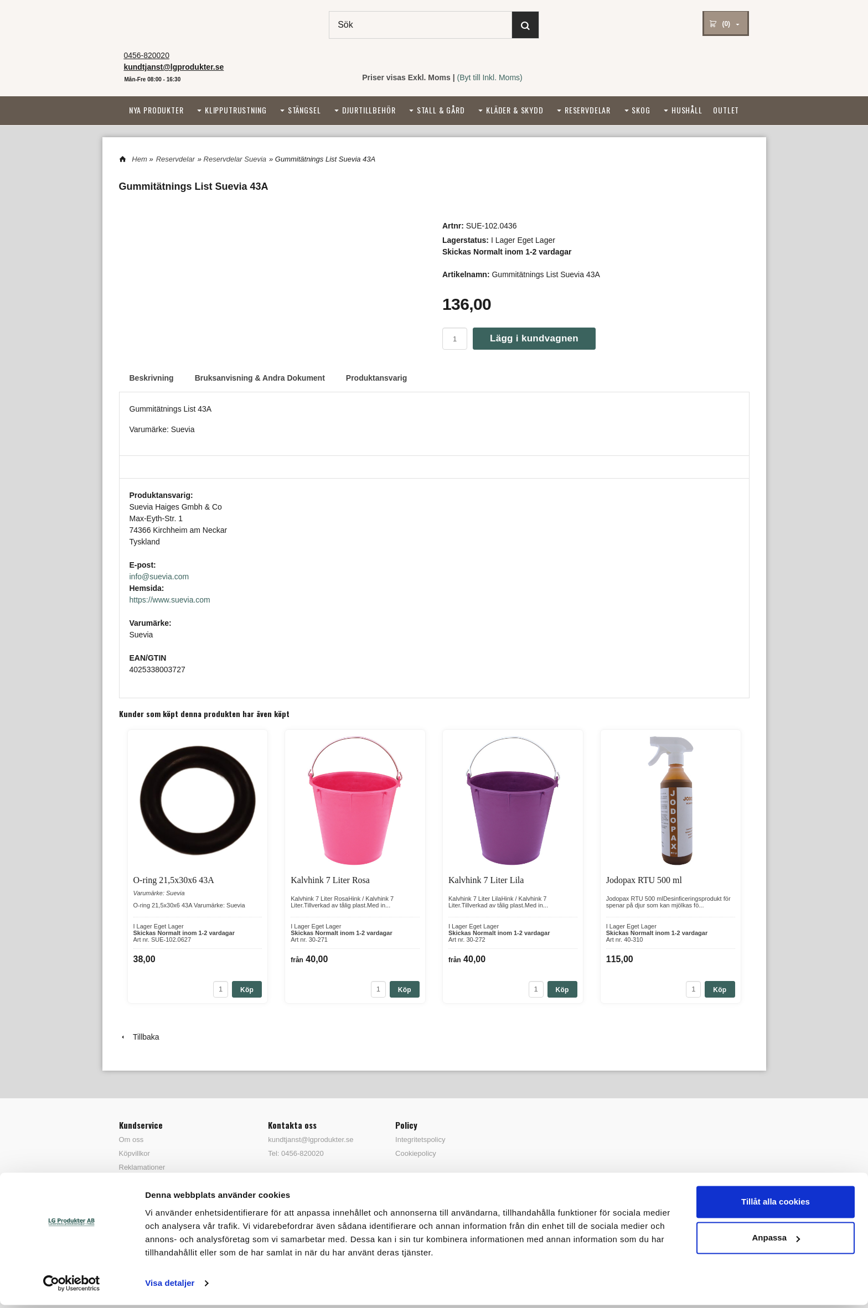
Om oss (131, 1139)
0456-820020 (146, 55)
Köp (247, 990)
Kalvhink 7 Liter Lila (486, 880)
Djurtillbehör (369, 110)
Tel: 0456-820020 (295, 1153)
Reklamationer (142, 1167)
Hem (139, 159)
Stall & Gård (441, 110)
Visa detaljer (169, 1286)
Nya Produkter (156, 110)
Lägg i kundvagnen (534, 338)
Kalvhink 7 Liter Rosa (330, 880)
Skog (641, 110)
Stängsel (304, 110)
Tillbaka (139, 1036)
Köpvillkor (134, 1153)
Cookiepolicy (415, 1153)
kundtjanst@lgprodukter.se (310, 1139)
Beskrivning (152, 377)
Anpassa (776, 1240)
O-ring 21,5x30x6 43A (173, 880)
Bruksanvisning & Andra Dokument (260, 377)
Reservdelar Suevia (235, 159)
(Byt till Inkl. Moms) (490, 77)
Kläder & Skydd (515, 110)
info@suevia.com (159, 576)
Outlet (726, 110)
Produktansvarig (376, 377)
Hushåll (686, 110)
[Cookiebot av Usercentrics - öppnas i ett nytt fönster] (71, 1286)
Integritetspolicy (420, 1139)
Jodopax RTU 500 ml (644, 880)
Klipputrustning (236, 110)
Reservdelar (588, 110)
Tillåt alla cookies (775, 1205)
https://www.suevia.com (170, 599)
